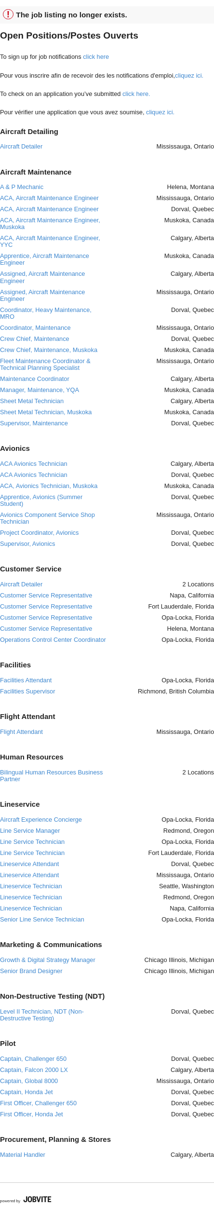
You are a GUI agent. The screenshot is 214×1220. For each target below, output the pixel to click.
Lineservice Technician (31, 886)
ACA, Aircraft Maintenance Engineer (49, 198)
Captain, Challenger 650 (33, 1058)
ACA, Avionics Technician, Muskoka (48, 485)
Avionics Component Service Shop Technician (47, 518)
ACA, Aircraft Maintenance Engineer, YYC (50, 241)
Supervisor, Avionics (27, 543)
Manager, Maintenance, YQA (39, 389)
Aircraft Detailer (21, 146)
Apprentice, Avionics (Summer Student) (41, 500)
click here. (136, 93)
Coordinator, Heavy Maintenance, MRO (46, 313)
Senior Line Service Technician (42, 919)
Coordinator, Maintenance (35, 327)
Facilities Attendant (26, 680)
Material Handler (22, 1154)
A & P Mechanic (21, 186)
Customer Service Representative (46, 595)
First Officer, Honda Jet (31, 1114)
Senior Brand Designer (31, 971)
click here (96, 56)
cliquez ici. (189, 75)
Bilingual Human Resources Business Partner (51, 776)
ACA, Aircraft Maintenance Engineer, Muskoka (50, 223)
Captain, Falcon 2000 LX (34, 1069)
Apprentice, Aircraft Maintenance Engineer (44, 259)
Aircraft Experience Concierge (41, 819)
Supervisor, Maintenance (34, 423)
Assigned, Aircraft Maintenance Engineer (42, 277)
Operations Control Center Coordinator (53, 639)
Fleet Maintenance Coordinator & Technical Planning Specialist (45, 364)
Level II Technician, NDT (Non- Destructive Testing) (42, 1015)
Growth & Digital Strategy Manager (47, 959)
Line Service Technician (32, 841)
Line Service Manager (30, 830)
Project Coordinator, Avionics (39, 532)
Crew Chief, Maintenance (34, 338)
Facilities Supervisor (27, 691)
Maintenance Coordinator (34, 378)
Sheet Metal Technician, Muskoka (46, 412)
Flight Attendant (21, 731)
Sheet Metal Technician (32, 401)
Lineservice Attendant (29, 864)
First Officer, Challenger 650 (38, 1103)
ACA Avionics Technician (33, 463)
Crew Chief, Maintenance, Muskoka (48, 349)
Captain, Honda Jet (26, 1092)
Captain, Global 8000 (29, 1080)
